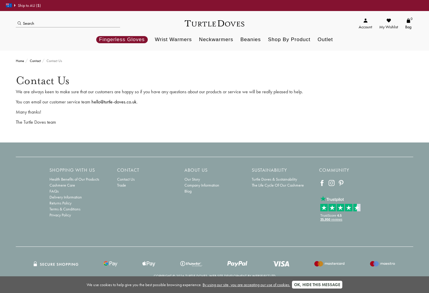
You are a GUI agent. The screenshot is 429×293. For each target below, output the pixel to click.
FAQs (54, 191)
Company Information (201, 185)
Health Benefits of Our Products (74, 179)
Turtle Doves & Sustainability (274, 179)
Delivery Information (65, 197)
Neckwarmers (216, 39)
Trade (121, 185)
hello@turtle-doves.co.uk (113, 102)
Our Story (192, 179)
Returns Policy (60, 203)
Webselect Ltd (264, 276)
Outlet (325, 39)
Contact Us (126, 179)
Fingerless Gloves (122, 39)
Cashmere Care (62, 185)
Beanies (250, 39)
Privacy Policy (60, 215)
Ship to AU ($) (23, 5)
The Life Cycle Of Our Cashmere (278, 185)
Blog (188, 191)
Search (26, 23)
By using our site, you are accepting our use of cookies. (246, 284)
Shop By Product (289, 39)
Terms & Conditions (64, 209)
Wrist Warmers (173, 39)
